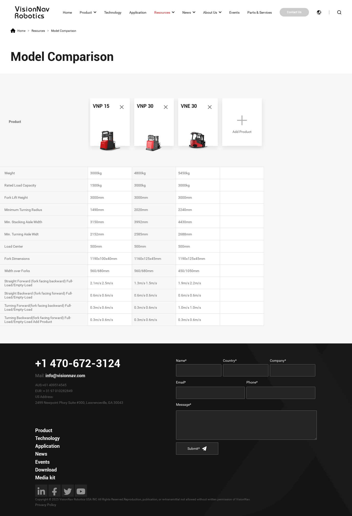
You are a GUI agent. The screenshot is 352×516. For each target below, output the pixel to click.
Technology (112, 12)
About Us (210, 12)
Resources (162, 12)
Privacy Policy (45, 505)
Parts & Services (259, 12)
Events (234, 12)
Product (86, 12)
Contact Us (294, 12)
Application (137, 12)
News (186, 12)
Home (67, 12)
